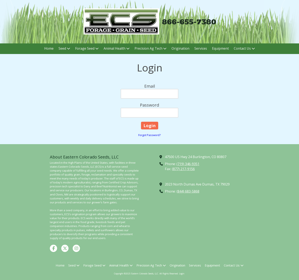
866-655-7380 (189, 22)
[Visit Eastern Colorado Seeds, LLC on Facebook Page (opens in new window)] (53, 248)
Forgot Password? (149, 135)
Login (181, 273)
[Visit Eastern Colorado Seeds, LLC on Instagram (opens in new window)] (76, 248)
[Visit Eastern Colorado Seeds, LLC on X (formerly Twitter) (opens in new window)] (65, 248)
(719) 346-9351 (187, 164)
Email (149, 86)
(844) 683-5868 (187, 191)
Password (149, 105)
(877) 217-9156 (183, 169)
